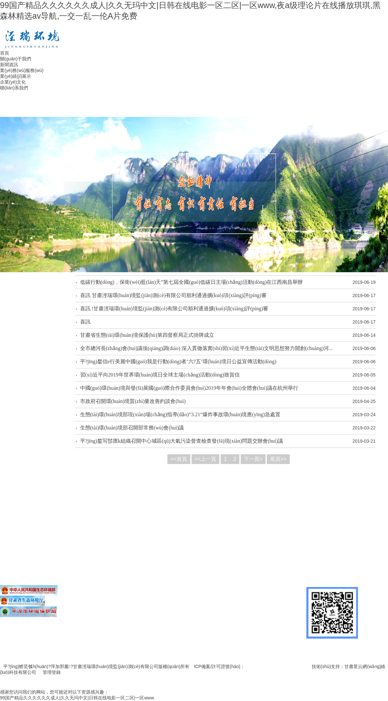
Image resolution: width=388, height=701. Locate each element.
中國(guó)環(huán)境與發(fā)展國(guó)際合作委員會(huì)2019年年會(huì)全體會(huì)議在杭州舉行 (189, 388)
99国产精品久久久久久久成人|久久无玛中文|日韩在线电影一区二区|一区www (77, 697)
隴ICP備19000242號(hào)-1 (273, 666)
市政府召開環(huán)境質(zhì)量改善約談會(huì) (133, 401)
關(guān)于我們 (15, 58)
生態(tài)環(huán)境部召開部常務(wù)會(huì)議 (132, 427)
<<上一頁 (205, 459)
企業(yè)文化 (13, 82)
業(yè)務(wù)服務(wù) (22, 70)
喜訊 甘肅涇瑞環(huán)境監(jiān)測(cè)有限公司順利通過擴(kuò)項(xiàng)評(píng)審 (173, 295)
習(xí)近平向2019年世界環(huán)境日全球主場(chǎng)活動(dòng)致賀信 (160, 374)
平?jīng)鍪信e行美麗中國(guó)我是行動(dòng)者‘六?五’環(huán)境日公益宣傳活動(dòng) (178, 361)
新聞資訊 (9, 64)
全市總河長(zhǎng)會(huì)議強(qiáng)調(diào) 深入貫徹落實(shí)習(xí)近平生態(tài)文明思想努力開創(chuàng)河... (206, 348)
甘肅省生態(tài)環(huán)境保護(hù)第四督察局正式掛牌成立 (147, 335)
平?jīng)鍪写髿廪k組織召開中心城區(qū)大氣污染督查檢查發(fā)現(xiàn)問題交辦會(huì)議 (181, 441)
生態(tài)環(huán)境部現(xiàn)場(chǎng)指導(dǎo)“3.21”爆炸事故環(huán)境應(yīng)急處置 (180, 414)
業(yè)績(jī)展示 (15, 76)
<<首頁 (179, 459)
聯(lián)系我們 (14, 87)
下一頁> (253, 459)
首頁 (4, 53)
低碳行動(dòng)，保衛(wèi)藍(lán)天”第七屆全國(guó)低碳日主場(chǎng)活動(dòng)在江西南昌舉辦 (191, 282)
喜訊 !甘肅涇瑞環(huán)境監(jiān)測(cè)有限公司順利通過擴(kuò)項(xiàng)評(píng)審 (174, 308)
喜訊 (85, 322)
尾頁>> (278, 459)
